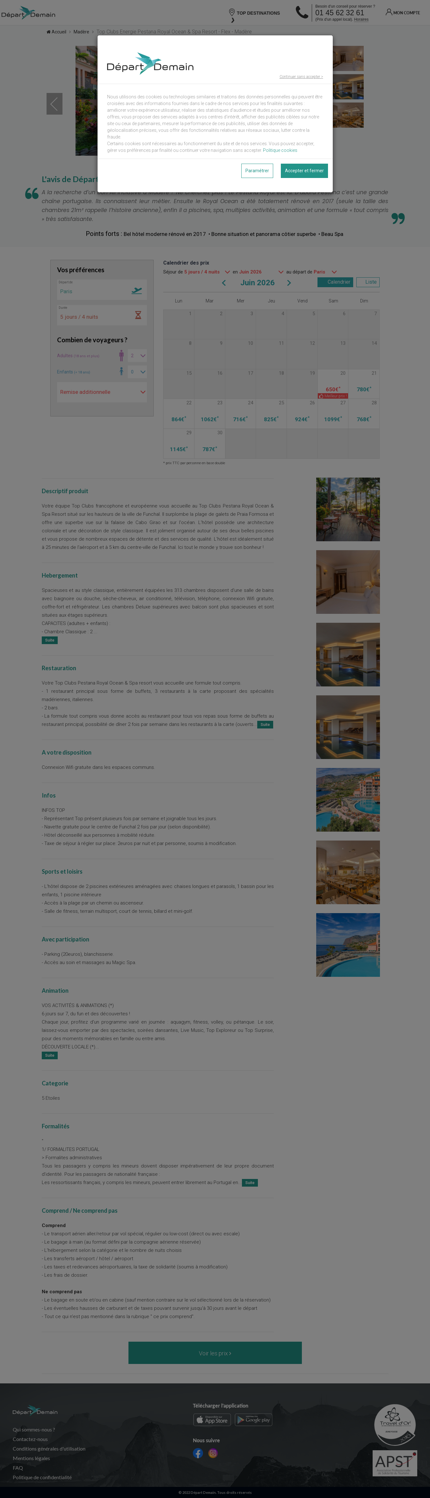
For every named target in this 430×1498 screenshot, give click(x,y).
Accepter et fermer (304, 170)
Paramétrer (257, 170)
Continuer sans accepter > (301, 77)
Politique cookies (280, 150)
